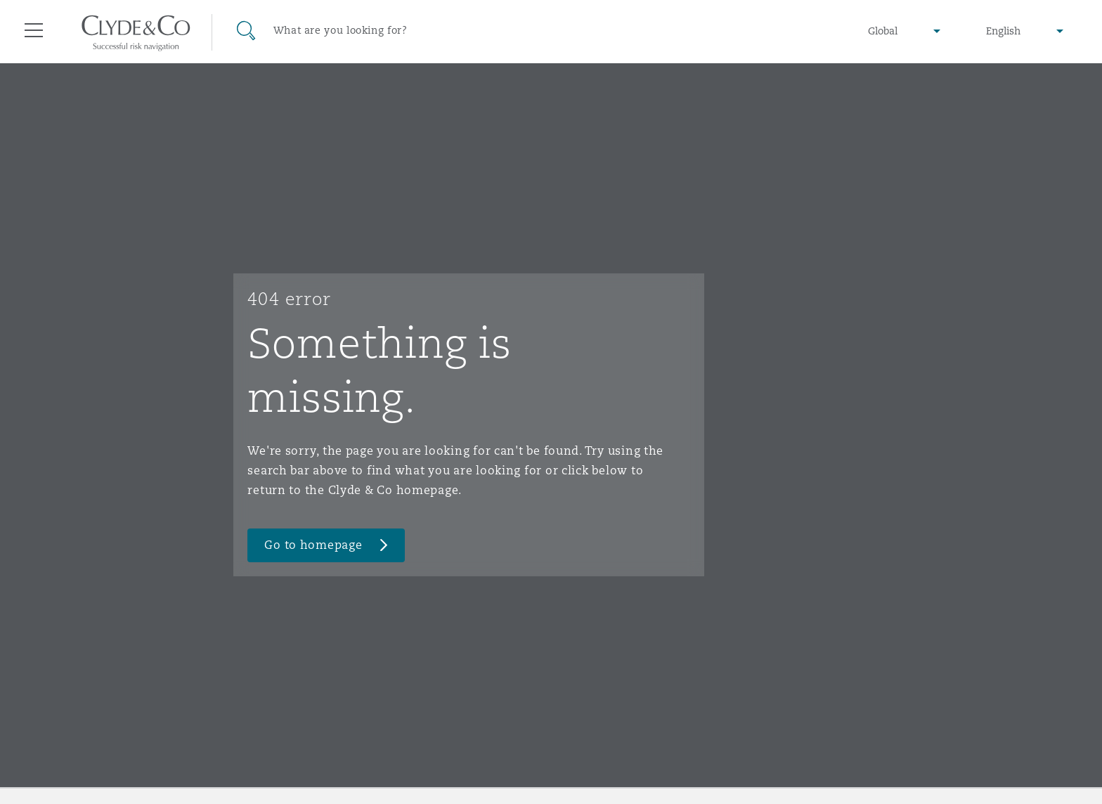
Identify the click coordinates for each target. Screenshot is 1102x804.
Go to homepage (313, 545)
